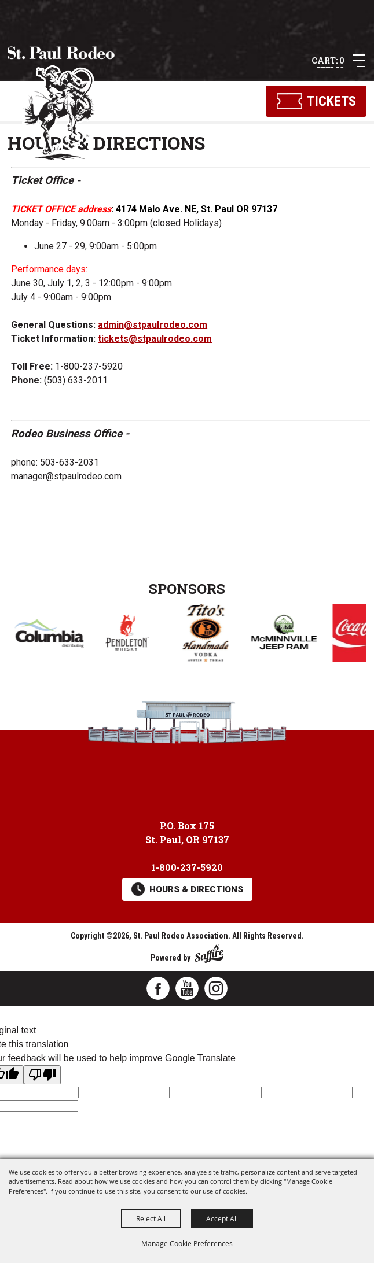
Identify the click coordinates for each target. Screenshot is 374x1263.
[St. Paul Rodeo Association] (61, 104)
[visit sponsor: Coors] (46, 634)
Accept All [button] (222, 1218)
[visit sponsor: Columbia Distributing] (124, 635)
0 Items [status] (330, 61)
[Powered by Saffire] (209, 951)
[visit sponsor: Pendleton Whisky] (202, 635)
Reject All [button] (151, 1218)
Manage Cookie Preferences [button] (187, 1243)
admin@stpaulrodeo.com (152, 324)
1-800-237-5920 (187, 867)
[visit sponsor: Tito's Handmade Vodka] (281, 635)
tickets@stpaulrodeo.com (155, 338)
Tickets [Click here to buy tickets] (331, 101)
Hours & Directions (196, 889)
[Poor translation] (42, 1074)
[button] (358, 60)
